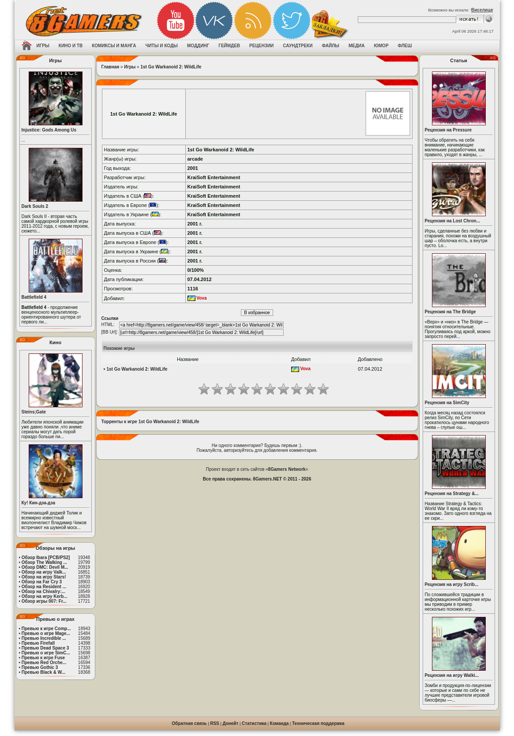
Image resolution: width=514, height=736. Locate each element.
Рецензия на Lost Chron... (452, 220)
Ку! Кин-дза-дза (38, 502)
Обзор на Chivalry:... (43, 591)
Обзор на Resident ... (44, 586)
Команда (279, 723)
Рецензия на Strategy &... (452, 493)
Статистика (254, 723)
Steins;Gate (34, 411)
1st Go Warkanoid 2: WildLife (170, 66)
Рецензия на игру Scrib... (452, 584)
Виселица (482, 10)
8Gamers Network (287, 469)
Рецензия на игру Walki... (452, 675)
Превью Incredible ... (44, 638)
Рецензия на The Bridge (450, 311)
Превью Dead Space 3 (45, 648)
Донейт (230, 723)
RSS (214, 723)
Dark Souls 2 (35, 206)
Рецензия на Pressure (448, 130)
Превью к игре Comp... (46, 628)
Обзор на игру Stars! (44, 577)
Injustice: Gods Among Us (49, 130)
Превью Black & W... (43, 672)
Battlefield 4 (34, 297)
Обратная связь (189, 723)
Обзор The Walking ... (44, 562)
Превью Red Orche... (44, 662)
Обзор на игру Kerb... (45, 596)
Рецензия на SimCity (447, 402)
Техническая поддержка (318, 723)
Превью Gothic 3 (40, 667)
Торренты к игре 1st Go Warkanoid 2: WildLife (150, 421)
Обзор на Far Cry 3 (42, 581)
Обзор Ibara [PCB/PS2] (46, 557)
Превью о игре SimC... (46, 652)
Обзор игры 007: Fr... (44, 601)
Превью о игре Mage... (46, 633)
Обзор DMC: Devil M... (45, 567)
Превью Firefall (38, 643)
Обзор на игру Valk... (44, 572)
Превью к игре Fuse (43, 657)
